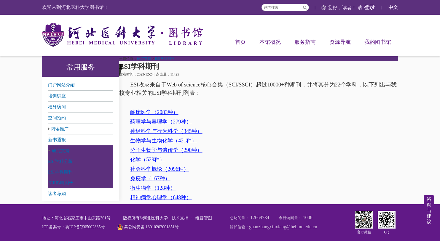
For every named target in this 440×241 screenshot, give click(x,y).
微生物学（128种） (153, 188)
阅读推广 (59, 128)
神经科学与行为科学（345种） (166, 131)
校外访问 (57, 107)
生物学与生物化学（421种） (163, 141)
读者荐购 (57, 193)
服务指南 (305, 42)
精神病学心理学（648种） (161, 197)
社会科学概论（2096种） (159, 169)
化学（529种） (147, 160)
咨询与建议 (429, 210)
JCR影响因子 (61, 182)
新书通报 (57, 139)
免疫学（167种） (150, 178)
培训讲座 (57, 96)
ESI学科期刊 (60, 172)
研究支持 (61, 150)
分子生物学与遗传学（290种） (166, 150)
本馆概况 (270, 42)
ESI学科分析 (60, 161)
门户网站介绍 (61, 85)
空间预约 (57, 117)
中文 (393, 7)
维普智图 (203, 218)
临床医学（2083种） (154, 112)
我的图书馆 (377, 42)
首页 (240, 42)
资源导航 (340, 42)
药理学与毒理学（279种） (161, 122)
